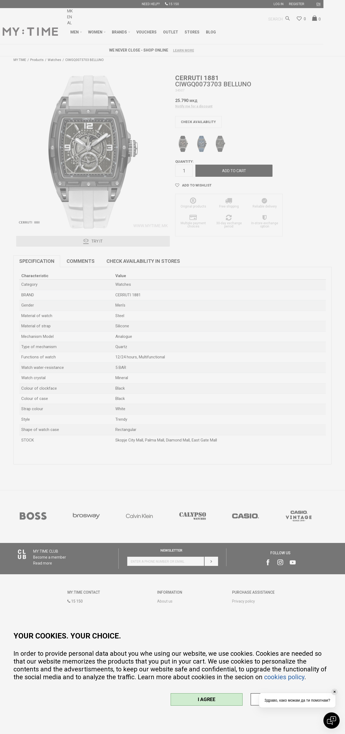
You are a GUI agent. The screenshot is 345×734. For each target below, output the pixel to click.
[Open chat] (331, 720)
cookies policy (284, 677)
